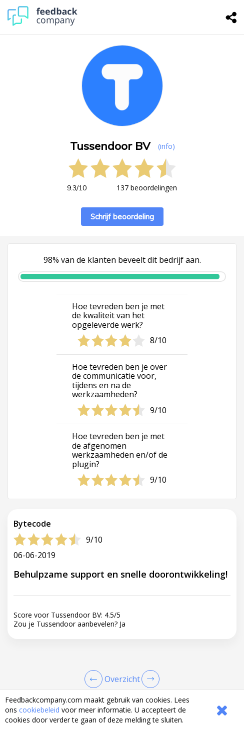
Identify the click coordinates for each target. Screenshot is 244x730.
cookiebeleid (39, 710)
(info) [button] (166, 146)
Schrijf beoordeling (122, 216)
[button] (122, 682)
